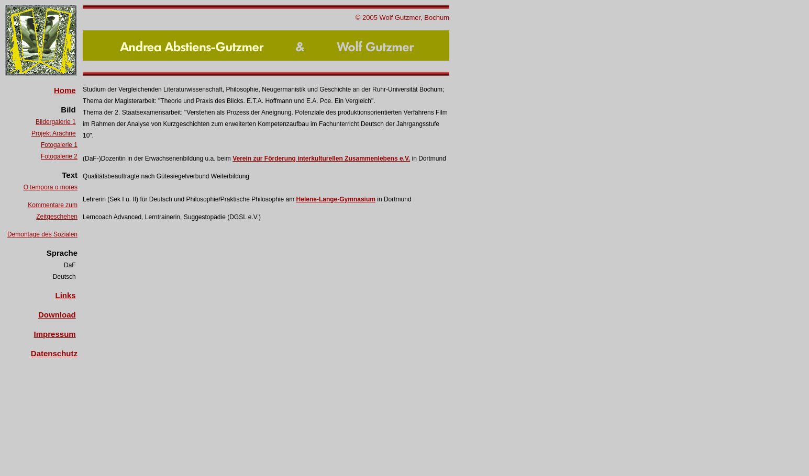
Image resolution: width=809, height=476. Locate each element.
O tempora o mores (50, 187)
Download (57, 314)
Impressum (55, 334)
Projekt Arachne (53, 133)
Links (65, 295)
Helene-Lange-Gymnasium (335, 199)
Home (65, 90)
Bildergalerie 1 (56, 122)
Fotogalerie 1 (59, 145)
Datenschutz (54, 353)
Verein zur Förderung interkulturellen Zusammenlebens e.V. (321, 158)
